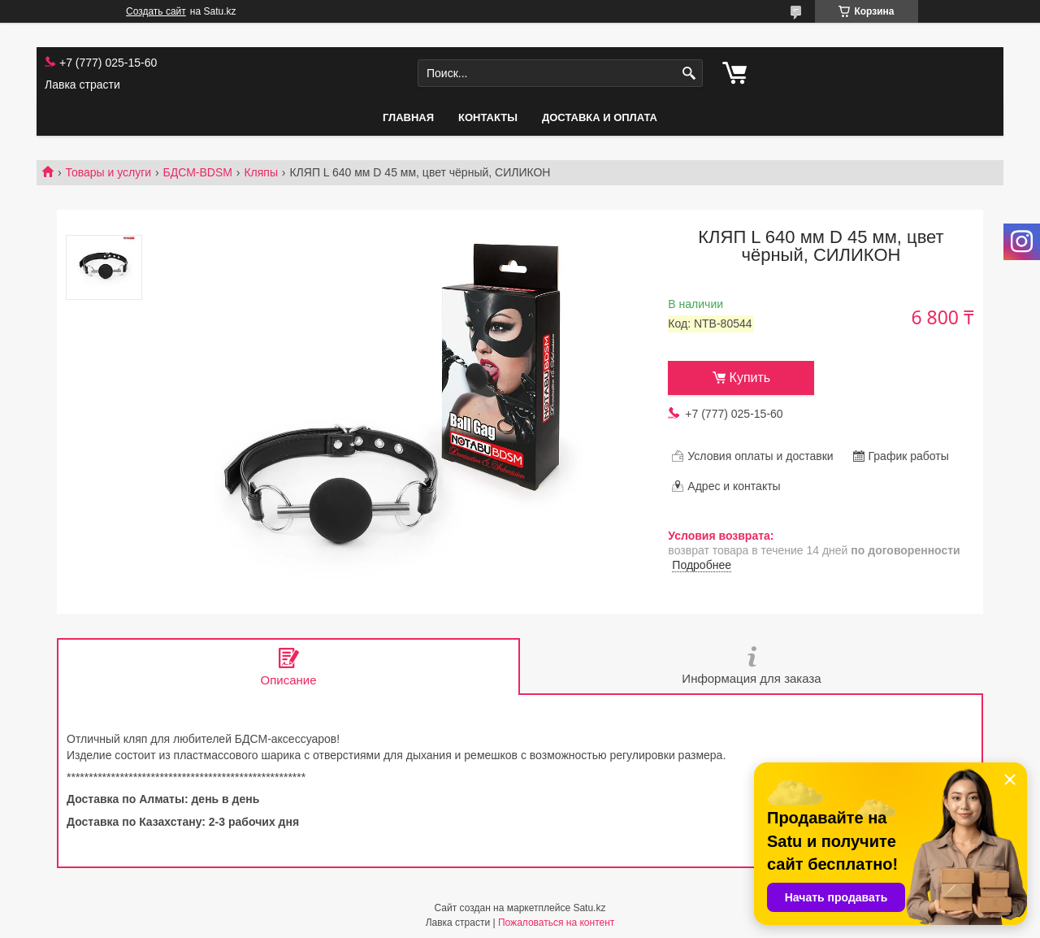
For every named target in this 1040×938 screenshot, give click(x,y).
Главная (408, 117)
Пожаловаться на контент (556, 922)
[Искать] (688, 73)
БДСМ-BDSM (197, 172)
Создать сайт (156, 11)
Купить (750, 377)
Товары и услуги (108, 172)
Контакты (488, 117)
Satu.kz (589, 908)
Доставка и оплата (599, 117)
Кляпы (261, 172)
